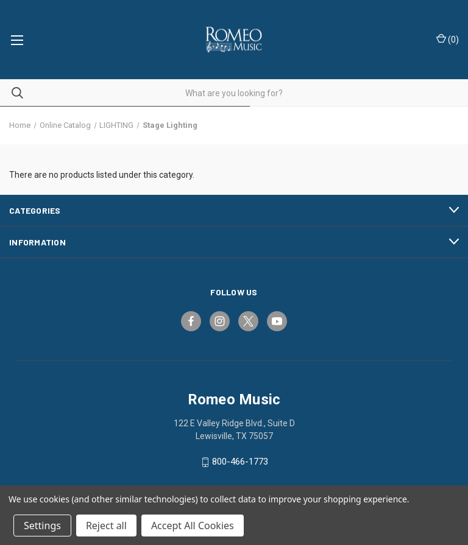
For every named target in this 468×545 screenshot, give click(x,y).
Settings (42, 525)
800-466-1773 (240, 462)
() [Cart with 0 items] (447, 38)
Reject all (106, 525)
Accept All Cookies (192, 525)
